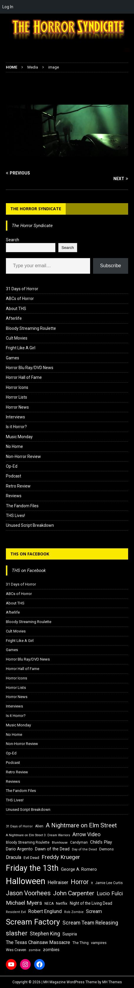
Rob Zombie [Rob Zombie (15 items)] (74, 912)
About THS (16, 308)
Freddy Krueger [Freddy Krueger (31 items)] (61, 857)
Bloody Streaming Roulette (31, 328)
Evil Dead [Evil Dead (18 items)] (31, 857)
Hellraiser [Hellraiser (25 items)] (58, 882)
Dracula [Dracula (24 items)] (13, 857)
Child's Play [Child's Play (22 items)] (101, 842)
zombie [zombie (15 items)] (35, 950)
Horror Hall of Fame (24, 377)
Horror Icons (17, 387)
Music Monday (19, 436)
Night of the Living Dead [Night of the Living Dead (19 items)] (91, 903)
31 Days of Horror (22, 288)
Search (12, 239)
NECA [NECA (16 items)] (49, 903)
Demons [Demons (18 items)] (106, 849)
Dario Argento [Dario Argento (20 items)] (19, 849)
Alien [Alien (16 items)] (39, 826)
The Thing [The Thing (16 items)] (80, 943)
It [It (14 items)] (92, 883)
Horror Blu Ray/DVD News (29, 367)
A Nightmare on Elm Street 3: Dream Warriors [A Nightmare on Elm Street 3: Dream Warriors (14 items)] (38, 835)
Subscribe (110, 265)
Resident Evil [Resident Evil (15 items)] (16, 912)
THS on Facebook (29, 554)
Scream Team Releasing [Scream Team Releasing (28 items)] (90, 922)
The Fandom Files (22, 505)
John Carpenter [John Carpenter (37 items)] (73, 893)
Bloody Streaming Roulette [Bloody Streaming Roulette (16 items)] (27, 842)
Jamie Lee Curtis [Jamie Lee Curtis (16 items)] (109, 883)
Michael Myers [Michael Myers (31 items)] (24, 902)
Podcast (13, 476)
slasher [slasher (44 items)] (16, 933)
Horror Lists (16, 397)
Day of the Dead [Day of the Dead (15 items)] (84, 849)
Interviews (15, 417)
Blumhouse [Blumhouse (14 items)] (60, 842)
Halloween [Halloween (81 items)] (25, 881)
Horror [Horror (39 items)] (80, 882)
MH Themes (112, 982)
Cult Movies (16, 338)
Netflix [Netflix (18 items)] (61, 903)
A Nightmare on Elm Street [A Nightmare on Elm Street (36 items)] (81, 825)
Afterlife (14, 318)
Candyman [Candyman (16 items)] (79, 842)
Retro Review (18, 486)
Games (12, 358)
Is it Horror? (16, 426)
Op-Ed (11, 466)
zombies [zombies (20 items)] (51, 949)
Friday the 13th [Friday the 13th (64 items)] (32, 868)
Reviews (13, 495)
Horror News (17, 407)
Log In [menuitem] (7, 6)
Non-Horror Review (23, 456)
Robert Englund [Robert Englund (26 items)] (45, 911)
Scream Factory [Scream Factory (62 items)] (33, 921)
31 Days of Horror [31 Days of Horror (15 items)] (19, 826)
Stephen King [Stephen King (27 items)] (45, 934)
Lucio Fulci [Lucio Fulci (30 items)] (110, 893)
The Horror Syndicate (35, 208)
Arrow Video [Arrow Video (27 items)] (86, 834)
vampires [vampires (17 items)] (99, 942)
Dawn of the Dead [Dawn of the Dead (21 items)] (52, 849)
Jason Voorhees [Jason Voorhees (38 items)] (28, 893)
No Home (14, 446)
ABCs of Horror (20, 298)
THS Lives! (15, 515)
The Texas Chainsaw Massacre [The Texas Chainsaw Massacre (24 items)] (38, 942)
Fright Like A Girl (20, 347)
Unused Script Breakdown (30, 525)
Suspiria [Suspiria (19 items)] (69, 934)
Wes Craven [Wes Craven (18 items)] (16, 950)
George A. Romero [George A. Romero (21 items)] (79, 869)
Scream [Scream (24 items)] (94, 911)
